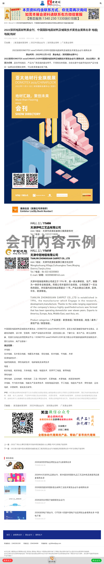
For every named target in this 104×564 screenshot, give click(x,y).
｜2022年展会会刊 (37, 43)
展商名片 (38, 535)
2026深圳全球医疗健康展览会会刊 (50, 500)
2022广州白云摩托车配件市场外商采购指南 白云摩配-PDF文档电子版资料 (39, 444)
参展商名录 (17, 535)
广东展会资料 (66, 406)
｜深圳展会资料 (52, 43)
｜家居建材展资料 (20, 43)
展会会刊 (12, 23)
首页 (5, 23)
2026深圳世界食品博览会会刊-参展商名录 (53, 462)
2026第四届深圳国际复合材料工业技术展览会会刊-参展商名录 (62, 487)
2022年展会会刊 (37, 406)
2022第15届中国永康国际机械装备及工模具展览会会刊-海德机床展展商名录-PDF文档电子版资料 (48, 449)
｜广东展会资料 (66, 43)
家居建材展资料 (20, 406)
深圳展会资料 (52, 406)
